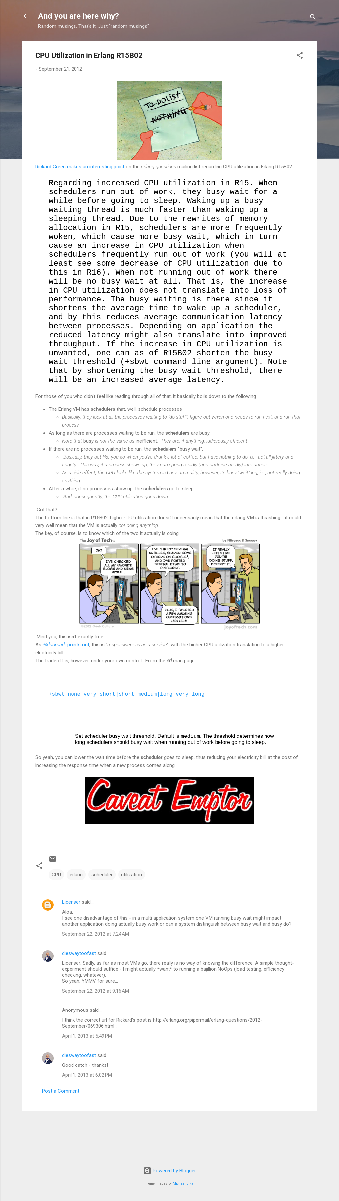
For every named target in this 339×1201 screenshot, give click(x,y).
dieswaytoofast (79, 999)
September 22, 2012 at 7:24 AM (95, 980)
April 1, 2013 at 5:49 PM (87, 1082)
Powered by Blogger (169, 1171)
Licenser (71, 948)
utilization (131, 920)
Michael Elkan (184, 1183)
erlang (76, 920)
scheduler (102, 920)
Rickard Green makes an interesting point (79, 167)
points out (66, 690)
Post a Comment (60, 1137)
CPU (56, 920)
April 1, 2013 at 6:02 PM (87, 1121)
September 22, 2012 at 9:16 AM (95, 1037)
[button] (300, 56)
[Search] (313, 18)
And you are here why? (78, 16)
